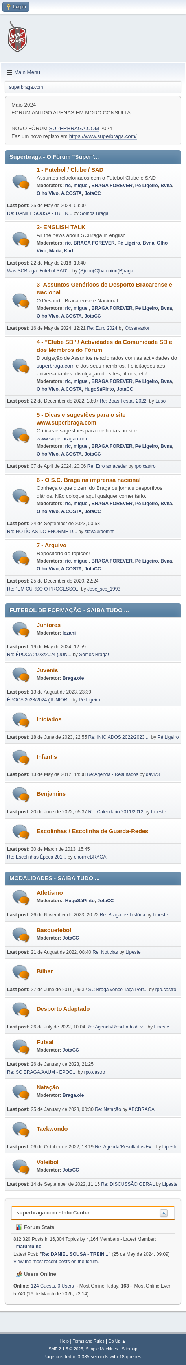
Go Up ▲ (117, 1341)
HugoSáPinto (99, 389)
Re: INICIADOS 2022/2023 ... (119, 737)
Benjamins (51, 794)
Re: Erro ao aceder (107, 466)
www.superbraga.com (62, 439)
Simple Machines (102, 1349)
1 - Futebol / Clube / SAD (70, 170)
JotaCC (93, 193)
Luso (160, 401)
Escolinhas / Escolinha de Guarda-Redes (92, 831)
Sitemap (130, 1349)
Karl (68, 251)
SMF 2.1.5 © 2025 (66, 1349)
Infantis (47, 757)
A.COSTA (71, 193)
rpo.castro (144, 466)
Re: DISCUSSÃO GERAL (128, 1184)
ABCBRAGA (141, 1109)
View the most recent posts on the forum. (56, 1261)
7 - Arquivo (51, 545)
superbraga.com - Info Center (53, 1213)
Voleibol (48, 1162)
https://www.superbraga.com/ (103, 136)
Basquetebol (54, 930)
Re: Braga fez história (122, 915)
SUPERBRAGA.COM (74, 128)
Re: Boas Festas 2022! (124, 401)
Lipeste (158, 812)
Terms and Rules (89, 1341)
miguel (81, 185)
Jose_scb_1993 (103, 589)
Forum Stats (35, 1227)
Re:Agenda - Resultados (113, 774)
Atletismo (50, 893)
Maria (55, 251)
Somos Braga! (95, 213)
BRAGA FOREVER (112, 185)
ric (68, 185)
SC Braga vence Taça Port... (118, 989)
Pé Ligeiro (146, 185)
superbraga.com (55, 366)
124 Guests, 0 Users (43, 1286)
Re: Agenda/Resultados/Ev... (116, 1027)
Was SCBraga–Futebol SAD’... (39, 271)
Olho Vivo (48, 193)
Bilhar (45, 971)
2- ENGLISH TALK (61, 227)
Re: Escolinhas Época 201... (36, 857)
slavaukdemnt (99, 531)
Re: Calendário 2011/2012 (116, 812)
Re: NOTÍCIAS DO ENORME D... (42, 531)
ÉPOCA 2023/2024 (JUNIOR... (39, 700)
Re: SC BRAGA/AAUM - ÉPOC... (41, 1072)
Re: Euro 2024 (102, 328)
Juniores (49, 625)
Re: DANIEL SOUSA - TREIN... (39, 213)
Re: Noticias (105, 952)
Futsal (45, 1042)
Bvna (166, 185)
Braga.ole (73, 678)
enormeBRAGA (90, 857)
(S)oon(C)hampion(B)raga (106, 271)
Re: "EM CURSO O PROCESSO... (43, 589)
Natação (48, 1087)
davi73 (153, 774)
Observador (137, 328)
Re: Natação (108, 1109)
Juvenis (47, 670)
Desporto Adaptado (63, 1009)
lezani (69, 633)
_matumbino (27, 1246)
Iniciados (49, 719)
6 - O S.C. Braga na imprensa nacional (89, 480)
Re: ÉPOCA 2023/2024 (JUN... (39, 654)
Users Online (36, 1274)
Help (64, 1341)
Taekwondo (52, 1129)
